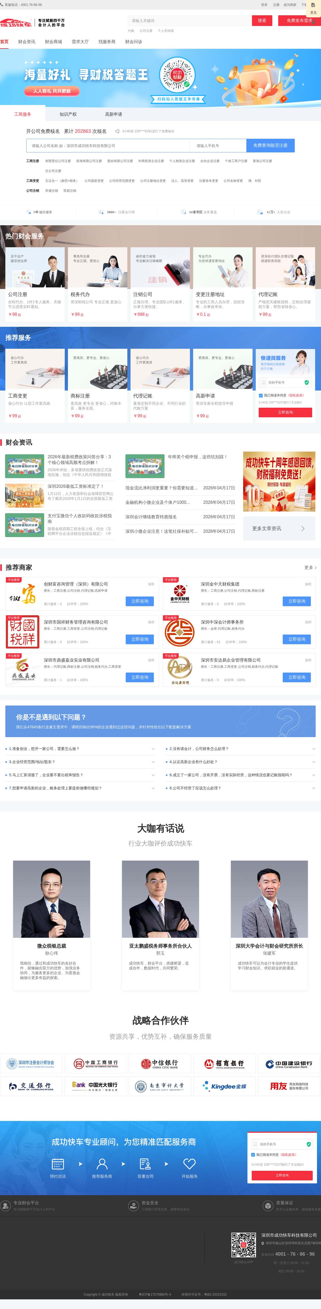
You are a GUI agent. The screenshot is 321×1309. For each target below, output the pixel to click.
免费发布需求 (299, 20)
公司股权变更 (94, 181)
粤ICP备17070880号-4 (127, 1294)
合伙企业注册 (210, 161)
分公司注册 (53, 171)
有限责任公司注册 (58, 161)
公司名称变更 (233, 181)
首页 (4, 41)
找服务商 (107, 41)
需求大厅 (80, 41)
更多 (311, 567)
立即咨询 (285, 412)
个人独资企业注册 (182, 161)
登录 (264, 5)
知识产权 (68, 114)
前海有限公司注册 (89, 161)
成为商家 (290, 5)
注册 (276, 5)
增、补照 (254, 181)
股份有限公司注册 (120, 161)
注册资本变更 (208, 181)
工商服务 (22, 114)
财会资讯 (26, 41)
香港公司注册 (262, 161)
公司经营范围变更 (122, 181)
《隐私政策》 (296, 395)
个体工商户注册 (236, 161)
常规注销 (51, 191)
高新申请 (113, 114)
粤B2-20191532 (215, 1294)
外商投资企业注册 (151, 161)
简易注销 (69, 191)
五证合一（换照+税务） (62, 181)
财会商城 (53, 41)
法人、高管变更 (182, 181)
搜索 (262, 20)
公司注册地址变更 (153, 181)
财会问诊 (133, 41)
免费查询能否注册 (270, 145)
